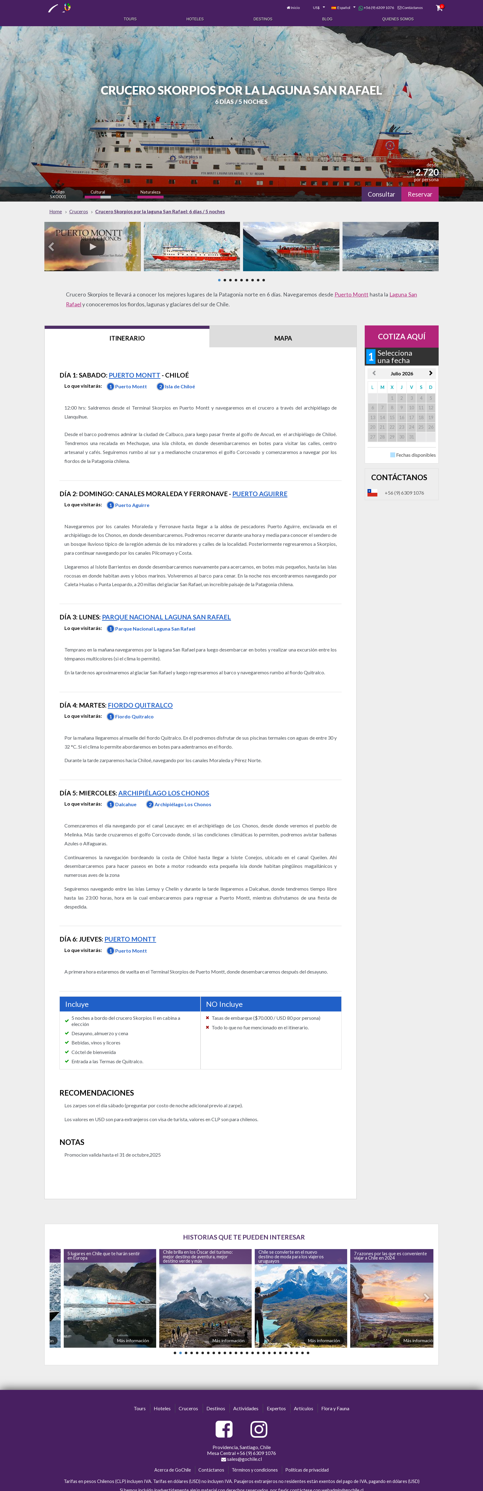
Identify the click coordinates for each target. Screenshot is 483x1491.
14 (247, 1339)
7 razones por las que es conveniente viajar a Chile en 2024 (390, 1241)
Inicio (282, 5)
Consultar (377, 189)
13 (241, 1339)
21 (286, 1339)
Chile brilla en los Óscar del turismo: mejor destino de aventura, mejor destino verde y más (198, 1242)
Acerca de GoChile (172, 1455)
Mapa (285, 332)
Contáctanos (399, 5)
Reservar (418, 189)
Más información (133, 1326)
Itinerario (127, 332)
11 (230, 1339)
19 (275, 1339)
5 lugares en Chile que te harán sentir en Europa (103, 1241)
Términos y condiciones (255, 1455)
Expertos (276, 1394)
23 (297, 1339)
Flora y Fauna (335, 1394)
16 (258, 1339)
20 (280, 1339)
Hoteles (195, 18)
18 (269, 1339)
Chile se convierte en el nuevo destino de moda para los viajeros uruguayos (291, 1242)
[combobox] (302, 5)
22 (291, 1339)
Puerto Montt (351, 289)
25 (308, 1339)
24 (302, 1339)
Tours (130, 18)
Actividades (245, 1394)
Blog (327, 18)
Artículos (303, 1394)
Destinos (263, 18)
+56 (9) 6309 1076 (363, 5)
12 (236, 1339)
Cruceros (188, 1394)
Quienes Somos (398, 18)
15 (252, 1339)
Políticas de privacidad (307, 1455)
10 (225, 1339)
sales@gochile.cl (241, 1445)
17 (263, 1339)
